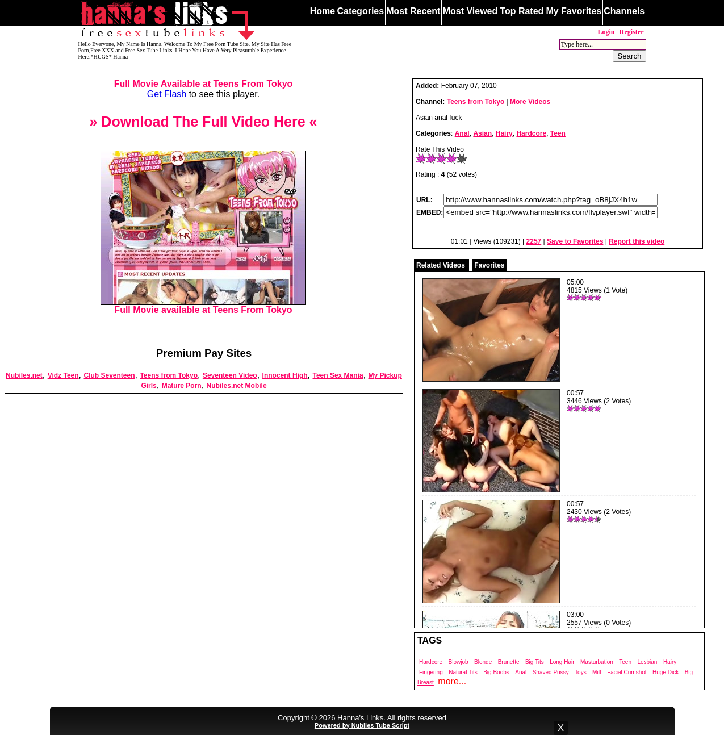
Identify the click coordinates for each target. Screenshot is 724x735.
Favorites (489, 265)
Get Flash (166, 94)
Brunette (509, 662)
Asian (482, 133)
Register (632, 32)
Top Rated (521, 11)
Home (322, 11)
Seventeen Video (230, 375)
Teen (558, 133)
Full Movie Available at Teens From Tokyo (203, 84)
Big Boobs (496, 672)
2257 (534, 241)
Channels (624, 11)
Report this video (636, 241)
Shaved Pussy (551, 672)
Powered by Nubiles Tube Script (362, 725)
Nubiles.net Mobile (237, 386)
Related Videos (440, 265)
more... (452, 681)
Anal (462, 133)
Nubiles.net (24, 375)
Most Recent (413, 11)
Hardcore (531, 133)
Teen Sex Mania (337, 375)
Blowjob (458, 662)
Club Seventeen (109, 375)
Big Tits (534, 662)
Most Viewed (470, 11)
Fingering (431, 672)
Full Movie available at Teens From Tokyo (203, 306)
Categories (360, 11)
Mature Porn (182, 386)
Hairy (504, 133)
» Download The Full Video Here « (203, 122)
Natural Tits (463, 672)
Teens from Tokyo (169, 375)
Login (605, 32)
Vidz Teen (63, 375)
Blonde (483, 662)
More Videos (530, 102)
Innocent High (285, 375)
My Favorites (573, 11)
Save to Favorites (575, 241)
